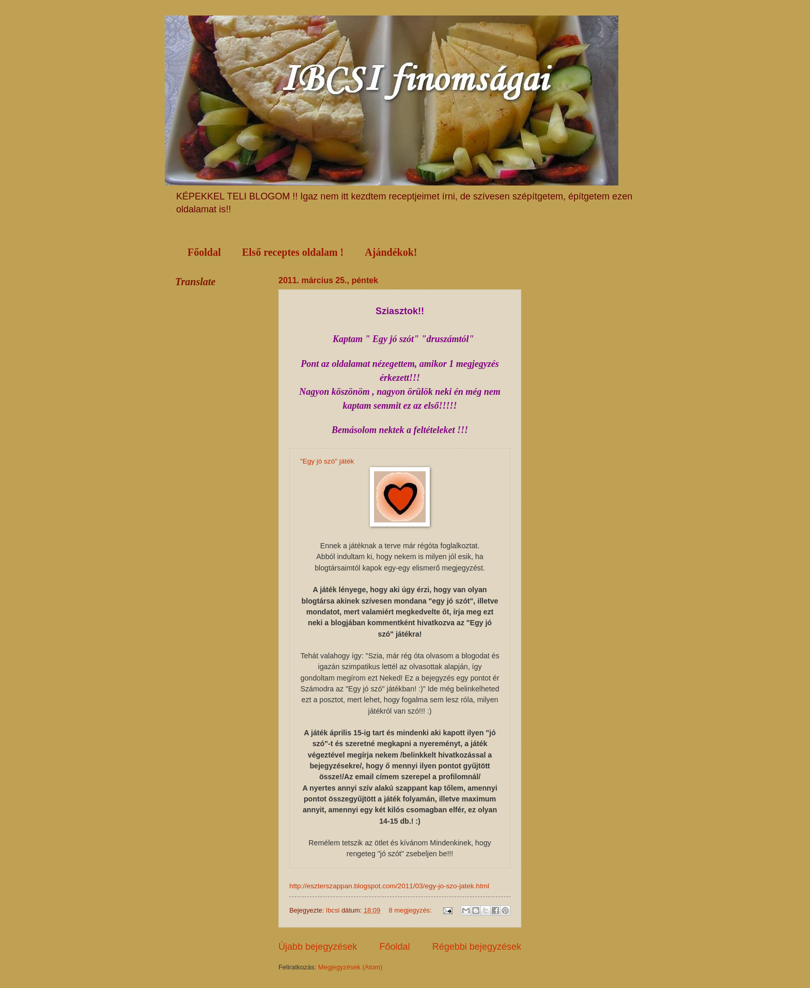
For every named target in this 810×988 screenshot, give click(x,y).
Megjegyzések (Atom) (350, 967)
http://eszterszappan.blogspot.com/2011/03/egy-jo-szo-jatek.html (389, 886)
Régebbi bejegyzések (476, 946)
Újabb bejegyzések (317, 946)
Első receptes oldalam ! (293, 252)
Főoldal (204, 252)
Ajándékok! (391, 252)
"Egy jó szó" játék (327, 461)
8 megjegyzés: (411, 910)
